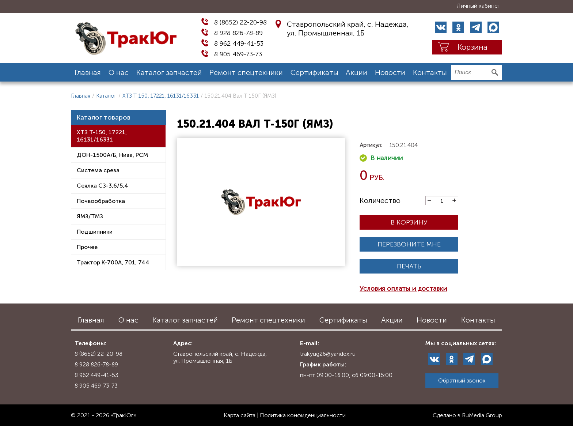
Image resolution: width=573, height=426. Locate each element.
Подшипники (95, 231)
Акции (356, 72)
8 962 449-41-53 (238, 43)
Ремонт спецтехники (246, 72)
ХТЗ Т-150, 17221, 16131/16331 (160, 96)
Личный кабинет (478, 5)
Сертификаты (314, 72)
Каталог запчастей (169, 72)
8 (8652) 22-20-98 (240, 22)
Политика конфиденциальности (303, 415)
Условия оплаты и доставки (403, 288)
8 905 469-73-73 (238, 54)
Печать (409, 266)
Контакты (430, 72)
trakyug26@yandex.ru (328, 353)
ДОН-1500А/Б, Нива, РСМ (112, 154)
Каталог (106, 96)
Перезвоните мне (409, 244)
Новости (390, 72)
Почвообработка (101, 200)
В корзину (409, 222)
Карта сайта (239, 415)
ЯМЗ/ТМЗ (90, 216)
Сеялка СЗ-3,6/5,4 (102, 185)
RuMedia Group (482, 415)
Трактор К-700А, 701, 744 (113, 262)
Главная (88, 72)
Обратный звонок (462, 380)
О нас (119, 72)
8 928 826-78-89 (238, 33)
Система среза (98, 170)
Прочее (87, 247)
